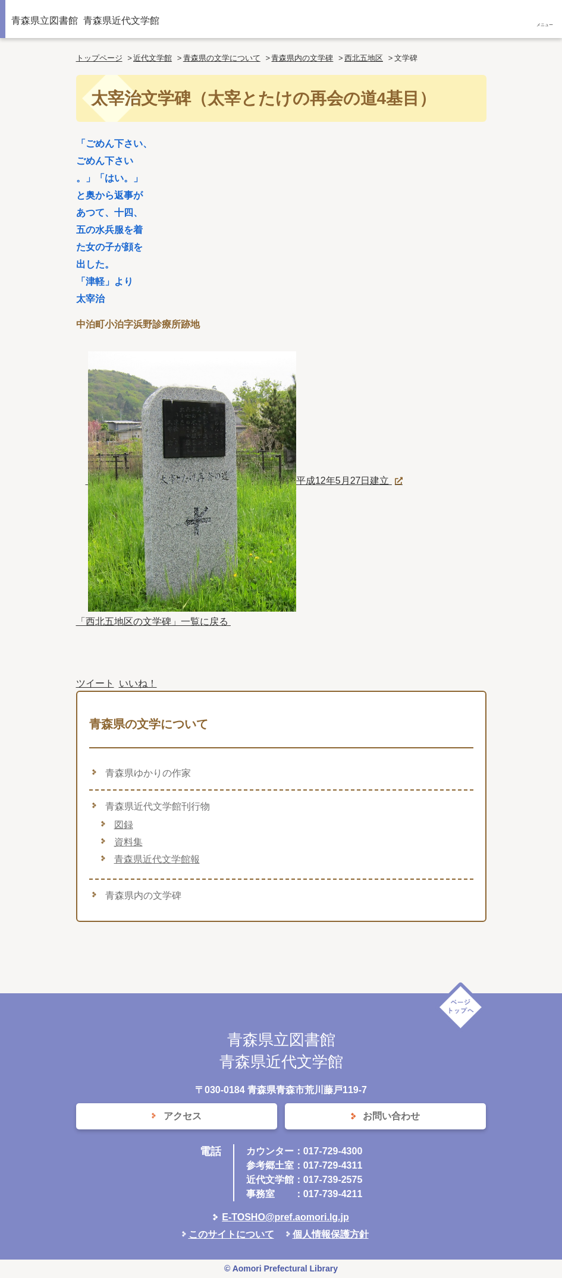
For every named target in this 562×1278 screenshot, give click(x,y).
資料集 (128, 842)
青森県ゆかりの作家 (148, 773)
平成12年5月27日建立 (239, 481)
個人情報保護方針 (331, 1234)
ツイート (95, 683)
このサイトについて (231, 1234)
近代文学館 (152, 57)
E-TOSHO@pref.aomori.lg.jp (285, 1217)
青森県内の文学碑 (302, 57)
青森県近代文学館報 (157, 859)
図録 (123, 825)
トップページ (99, 57)
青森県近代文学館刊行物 (157, 806)
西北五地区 (363, 57)
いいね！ (138, 683)
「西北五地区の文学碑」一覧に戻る (153, 621)
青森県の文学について (221, 57)
